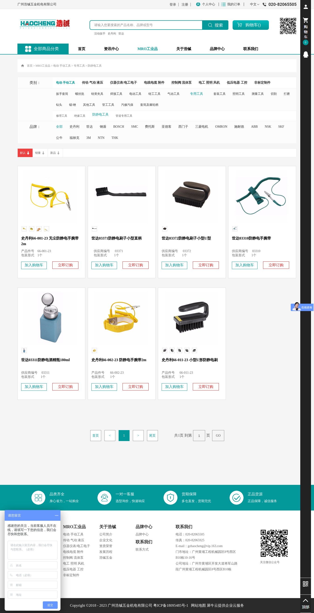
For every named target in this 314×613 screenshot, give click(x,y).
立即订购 (65, 265)
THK (114, 138)
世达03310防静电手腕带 (251, 238)
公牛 (59, 138)
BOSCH (118, 126)
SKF (281, 126)
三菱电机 (201, 126)
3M (88, 138)
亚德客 (166, 126)
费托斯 (150, 126)
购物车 (251, 25)
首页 (81, 49)
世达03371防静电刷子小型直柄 (116, 238)
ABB (254, 126)
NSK (268, 126)
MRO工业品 (43, 65)
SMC (134, 126)
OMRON (221, 126)
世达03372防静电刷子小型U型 (186, 238)
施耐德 (239, 126)
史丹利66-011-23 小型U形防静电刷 (190, 360)
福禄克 (74, 138)
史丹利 (112, 33)
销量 (38, 152)
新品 (53, 152)
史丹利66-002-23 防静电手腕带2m (118, 360)
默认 (23, 152)
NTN (101, 138)
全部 (59, 126)
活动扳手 (99, 33)
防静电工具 (95, 65)
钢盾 (103, 126)
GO (218, 435)
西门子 (183, 126)
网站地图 (197, 605)
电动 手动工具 (62, 65)
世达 (121, 33)
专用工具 (79, 65)
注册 (185, 4)
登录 (173, 4)
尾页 (152, 435)
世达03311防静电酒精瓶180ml (45, 360)
